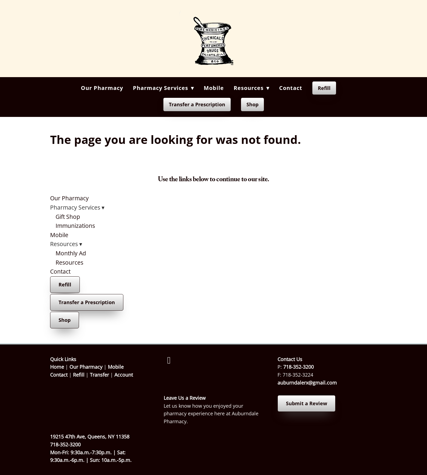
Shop (252, 104)
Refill (324, 88)
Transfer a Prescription (197, 104)
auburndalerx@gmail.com (307, 382)
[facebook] (169, 360)
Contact (290, 88)
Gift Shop (68, 217)
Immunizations (75, 226)
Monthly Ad (71, 253)
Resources (69, 262)
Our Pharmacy (102, 88)
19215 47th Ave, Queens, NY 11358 (89, 436)
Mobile (214, 88)
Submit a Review (306, 403)
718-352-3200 (298, 366)
